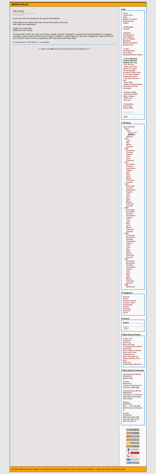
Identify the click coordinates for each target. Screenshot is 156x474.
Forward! (127, 341)
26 (73, 49)
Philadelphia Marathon (132, 364)
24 (66, 49)
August (129, 154)
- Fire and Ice (128, 65)
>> (89, 49)
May (128, 143)
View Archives (129, 127)
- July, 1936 (128, 82)
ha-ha (125, 313)
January (129, 137)
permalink (45, 42)
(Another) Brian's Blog (132, 55)
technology (128, 305)
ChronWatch (128, 37)
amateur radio (129, 303)
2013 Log (127, 342)
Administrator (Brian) (132, 374)
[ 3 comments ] (19, 42)
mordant (126, 311)
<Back (44, 49)
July (128, 172)
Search (125, 319)
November (130, 150)
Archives (126, 123)
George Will (128, 108)
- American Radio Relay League (130, 95)
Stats (125, 17)
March (129, 144)
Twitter (126, 23)
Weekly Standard (130, 43)
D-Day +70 (132, 133)
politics (126, 307)
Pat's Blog (127, 53)
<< (39, 49)
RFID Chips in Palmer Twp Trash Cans (132, 351)
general (126, 297)
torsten (126, 381)
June (128, 131)
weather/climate (130, 301)
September (131, 168)
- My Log (126, 100)
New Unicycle (129, 344)
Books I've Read (130, 19)
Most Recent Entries (131, 335)
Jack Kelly (127, 106)
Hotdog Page (128, 21)
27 (77, 49)
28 (81, 49)
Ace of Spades (129, 39)
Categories (127, 293)
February (130, 160)
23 (63, 49)
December (130, 164)
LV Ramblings (129, 51)
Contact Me (128, 15)
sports (126, 299)
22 (59, 49)
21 (56, 49)
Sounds (126, 29)
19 (49, 49)
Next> (85, 49)
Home (125, 13)
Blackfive (127, 41)
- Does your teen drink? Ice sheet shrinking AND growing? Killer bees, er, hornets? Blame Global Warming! (132, 71)
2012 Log (127, 362)
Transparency (129, 354)
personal (127, 309)
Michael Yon (128, 45)
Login (125, 117)
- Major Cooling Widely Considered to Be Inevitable (132, 86)
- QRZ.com (127, 98)
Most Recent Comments (132, 370)
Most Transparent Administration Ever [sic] (131, 358)
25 (70, 49)
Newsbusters (128, 35)
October (129, 152)
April (128, 158)
